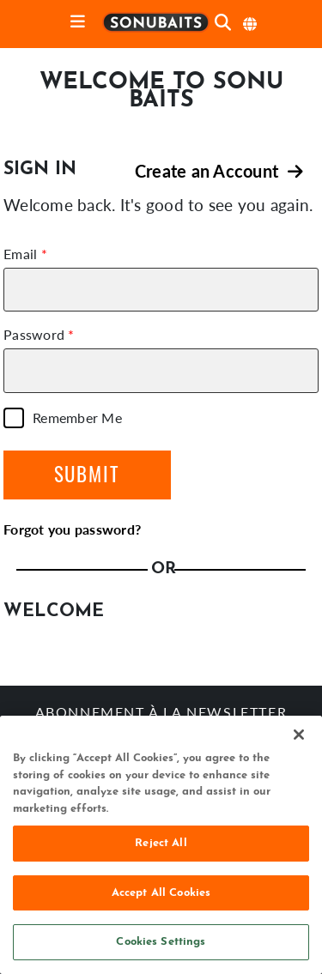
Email (20, 254)
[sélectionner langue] (250, 24)
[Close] (299, 734)
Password (33, 335)
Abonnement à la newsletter (161, 714)
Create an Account (219, 171)
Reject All (160, 843)
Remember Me (77, 418)
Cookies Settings (160, 941)
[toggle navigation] (77, 22)
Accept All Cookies (161, 892)
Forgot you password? (72, 529)
